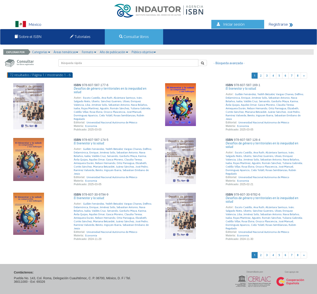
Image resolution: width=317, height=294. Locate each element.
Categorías (41, 52)
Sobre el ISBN (28, 37)
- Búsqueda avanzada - (229, 63)
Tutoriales (80, 37)
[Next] (304, 75)
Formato (89, 52)
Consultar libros (134, 37)
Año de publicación (114, 52)
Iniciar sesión (234, 24)
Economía (91, 126)
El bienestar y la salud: (241, 88)
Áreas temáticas (65, 52)
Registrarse (278, 24)
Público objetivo (143, 52)
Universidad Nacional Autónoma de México (112, 122)
